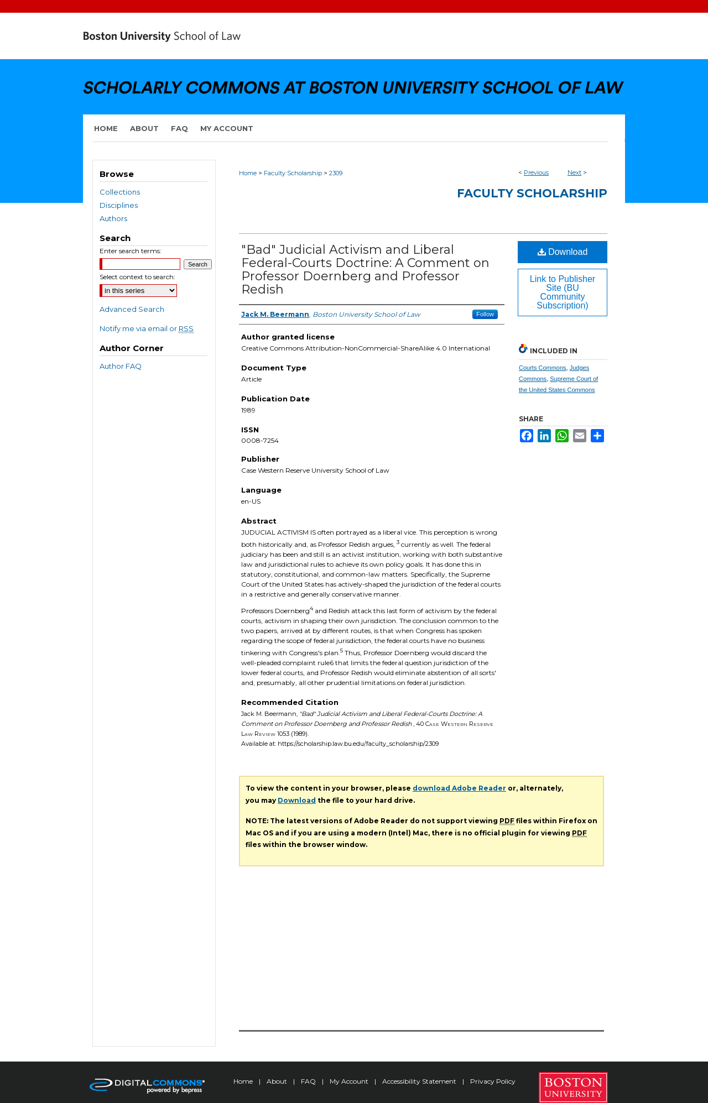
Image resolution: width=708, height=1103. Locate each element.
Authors (113, 218)
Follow (485, 314)
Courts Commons (542, 367)
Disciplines (119, 205)
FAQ (309, 1081)
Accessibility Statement (420, 1081)
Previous (536, 172)
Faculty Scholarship (293, 173)
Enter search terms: (131, 251)
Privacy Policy (493, 1081)
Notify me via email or (147, 328)
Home (248, 173)
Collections (120, 191)
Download (563, 252)
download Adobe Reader (459, 788)
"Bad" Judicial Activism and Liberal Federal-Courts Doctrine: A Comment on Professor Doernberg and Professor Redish (365, 269)
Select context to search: (137, 277)
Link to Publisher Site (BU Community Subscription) (562, 292)
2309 (335, 173)
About (278, 1081)
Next (574, 172)
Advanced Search (132, 309)
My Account (350, 1081)
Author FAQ (121, 366)
